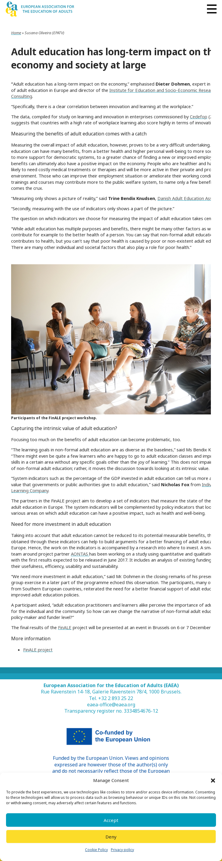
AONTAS (80, 554)
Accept (111, 820)
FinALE (64, 627)
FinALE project (38, 650)
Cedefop (198, 117)
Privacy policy (122, 849)
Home (16, 32)
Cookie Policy (96, 849)
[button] (213, 781)
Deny (111, 837)
